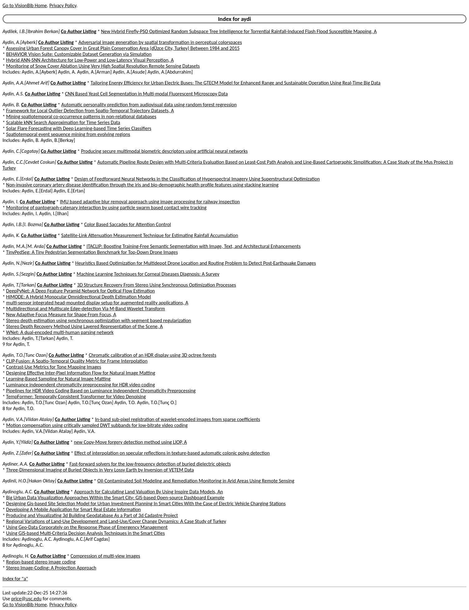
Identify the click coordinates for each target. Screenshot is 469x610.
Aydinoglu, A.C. (17, 492)
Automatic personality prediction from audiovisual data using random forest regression (149, 105)
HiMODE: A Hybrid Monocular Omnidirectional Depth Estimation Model (78, 297)
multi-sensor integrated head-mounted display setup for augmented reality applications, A (97, 303)
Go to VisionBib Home (24, 5)
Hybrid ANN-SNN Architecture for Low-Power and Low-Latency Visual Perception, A (90, 60)
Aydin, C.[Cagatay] (21, 151)
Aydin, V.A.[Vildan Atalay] (28, 419)
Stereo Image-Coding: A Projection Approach (51, 568)
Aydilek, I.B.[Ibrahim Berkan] (31, 31)
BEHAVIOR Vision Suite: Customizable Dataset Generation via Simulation (79, 54)
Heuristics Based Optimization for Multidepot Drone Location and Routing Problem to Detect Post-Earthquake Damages (195, 263)
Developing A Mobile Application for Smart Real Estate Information (73, 509)
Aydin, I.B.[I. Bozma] (22, 224)
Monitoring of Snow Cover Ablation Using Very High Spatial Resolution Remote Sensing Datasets (103, 66)
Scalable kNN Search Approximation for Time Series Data (63, 122)
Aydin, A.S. (13, 94)
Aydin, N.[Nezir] (18, 263)
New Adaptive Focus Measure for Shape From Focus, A (61, 314)
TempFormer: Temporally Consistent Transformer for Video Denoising (76, 396)
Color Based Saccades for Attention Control (127, 224)
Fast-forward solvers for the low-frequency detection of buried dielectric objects (150, 464)
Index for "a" (15, 579)
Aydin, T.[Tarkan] (19, 285)
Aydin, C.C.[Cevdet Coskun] (29, 162)
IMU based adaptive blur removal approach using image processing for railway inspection (150, 202)
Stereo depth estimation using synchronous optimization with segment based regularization (98, 320)
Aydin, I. (10, 202)
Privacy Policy (62, 5)
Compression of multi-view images (105, 556)
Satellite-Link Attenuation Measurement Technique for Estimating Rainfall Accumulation (149, 235)
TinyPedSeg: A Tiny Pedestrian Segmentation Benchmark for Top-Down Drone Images (92, 252)
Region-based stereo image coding (40, 562)
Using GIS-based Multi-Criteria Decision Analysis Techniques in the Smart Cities (85, 533)
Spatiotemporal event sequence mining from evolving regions (68, 134)
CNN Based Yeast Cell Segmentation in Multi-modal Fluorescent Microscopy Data (146, 94)
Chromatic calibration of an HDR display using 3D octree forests (152, 355)
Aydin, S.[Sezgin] (19, 274)
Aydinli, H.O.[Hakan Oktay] (29, 481)
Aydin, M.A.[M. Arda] (23, 246)
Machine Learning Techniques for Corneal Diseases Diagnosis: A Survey (148, 274)
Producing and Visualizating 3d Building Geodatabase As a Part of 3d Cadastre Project (92, 515)
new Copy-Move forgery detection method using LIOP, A (130, 442)
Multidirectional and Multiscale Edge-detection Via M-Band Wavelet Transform (85, 309)
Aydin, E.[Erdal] (17, 179)
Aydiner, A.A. (15, 464)
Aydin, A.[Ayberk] (19, 42)
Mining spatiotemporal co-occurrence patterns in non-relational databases (81, 116)
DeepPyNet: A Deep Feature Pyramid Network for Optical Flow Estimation (80, 291)
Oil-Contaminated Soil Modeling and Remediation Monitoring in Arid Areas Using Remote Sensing (195, 481)
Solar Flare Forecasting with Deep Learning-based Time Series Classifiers (78, 128)
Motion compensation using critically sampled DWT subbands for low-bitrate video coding (97, 425)
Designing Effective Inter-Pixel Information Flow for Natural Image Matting (80, 373)
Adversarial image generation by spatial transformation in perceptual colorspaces (160, 42)
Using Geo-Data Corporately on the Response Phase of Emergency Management (87, 527)
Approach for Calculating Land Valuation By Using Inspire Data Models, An (148, 492)
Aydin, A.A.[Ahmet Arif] (25, 83)
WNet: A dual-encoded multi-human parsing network (60, 332)
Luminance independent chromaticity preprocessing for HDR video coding (80, 385)
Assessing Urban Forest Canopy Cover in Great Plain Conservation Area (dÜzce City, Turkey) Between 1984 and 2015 (123, 48)
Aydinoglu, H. (15, 556)
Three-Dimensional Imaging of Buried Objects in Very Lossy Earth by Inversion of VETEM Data (100, 470)
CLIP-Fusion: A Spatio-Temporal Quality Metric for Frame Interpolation (77, 361)
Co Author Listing (78, 31)
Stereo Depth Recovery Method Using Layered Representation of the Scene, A (84, 326)
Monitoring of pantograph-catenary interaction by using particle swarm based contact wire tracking (106, 208)
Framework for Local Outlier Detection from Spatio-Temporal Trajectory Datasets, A (90, 111)
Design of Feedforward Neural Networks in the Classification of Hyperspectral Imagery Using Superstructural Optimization (197, 179)
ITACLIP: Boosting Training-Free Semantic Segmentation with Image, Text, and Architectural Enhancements (193, 246)
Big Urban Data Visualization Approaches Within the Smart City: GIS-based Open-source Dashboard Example (115, 498)
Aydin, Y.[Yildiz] (17, 442)
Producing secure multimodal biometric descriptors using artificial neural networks (164, 151)
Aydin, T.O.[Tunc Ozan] (24, 355)
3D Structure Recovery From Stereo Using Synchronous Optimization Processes (156, 285)
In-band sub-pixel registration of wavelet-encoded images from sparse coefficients (177, 419)
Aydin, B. (11, 105)
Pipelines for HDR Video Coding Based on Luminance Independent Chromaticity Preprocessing (101, 391)
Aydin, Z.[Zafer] (17, 453)
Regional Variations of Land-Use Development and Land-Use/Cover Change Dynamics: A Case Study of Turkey (116, 521)
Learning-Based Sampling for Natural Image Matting (58, 379)
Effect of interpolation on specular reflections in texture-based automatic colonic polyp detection (172, 453)
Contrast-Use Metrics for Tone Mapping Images (53, 367)
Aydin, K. (11, 235)
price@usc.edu (26, 599)
